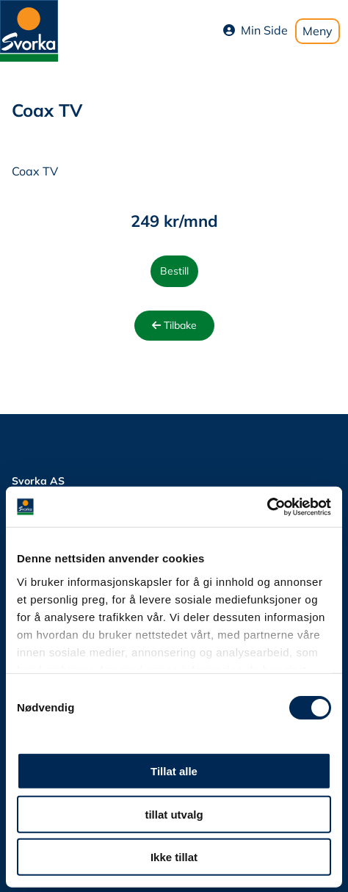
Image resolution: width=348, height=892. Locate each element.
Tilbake (174, 325)
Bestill (174, 271)
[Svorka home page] (29, 29)
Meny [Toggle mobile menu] (317, 30)
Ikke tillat (174, 857)
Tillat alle (174, 771)
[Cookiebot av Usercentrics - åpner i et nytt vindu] (267, 506)
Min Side (255, 30)
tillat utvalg (174, 814)
